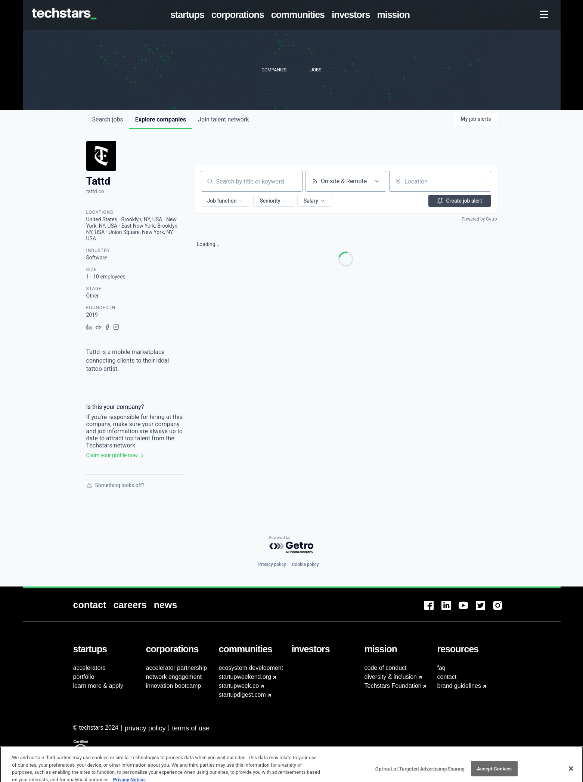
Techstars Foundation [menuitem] (393, 686)
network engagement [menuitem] (174, 677)
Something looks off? (115, 485)
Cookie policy (305, 564)
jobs (107, 119)
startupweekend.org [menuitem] (245, 677)
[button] (226, 201)
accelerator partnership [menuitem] (176, 668)
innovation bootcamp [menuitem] (173, 686)
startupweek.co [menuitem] (239, 686)
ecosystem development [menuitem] (251, 668)
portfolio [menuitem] (83, 677)
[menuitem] (188, 15)
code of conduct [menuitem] (386, 668)
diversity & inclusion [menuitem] (391, 677)
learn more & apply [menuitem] (98, 686)
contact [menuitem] (447, 677)
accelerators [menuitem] (89, 668)
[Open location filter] (481, 181)
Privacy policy (272, 564)
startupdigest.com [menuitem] (242, 695)
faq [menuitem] (441, 668)
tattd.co (95, 191)
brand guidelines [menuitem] (459, 686)
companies (160, 119)
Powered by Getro (479, 219)
